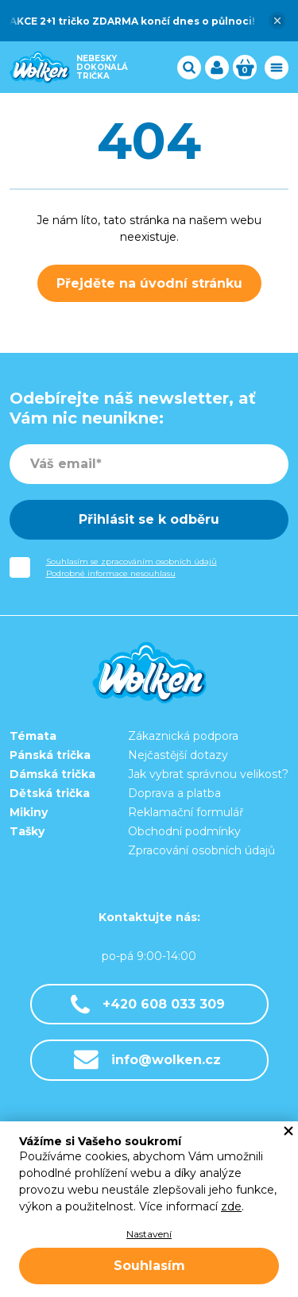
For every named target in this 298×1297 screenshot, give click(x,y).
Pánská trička (50, 755)
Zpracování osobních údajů (201, 850)
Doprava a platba (174, 793)
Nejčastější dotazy (178, 755)
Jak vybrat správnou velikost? (208, 774)
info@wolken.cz (147, 1060)
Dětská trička (50, 793)
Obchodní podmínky (184, 831)
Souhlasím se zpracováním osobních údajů (131, 561)
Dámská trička (52, 774)
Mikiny (29, 812)
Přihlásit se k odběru (149, 519)
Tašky (27, 831)
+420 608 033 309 (148, 1004)
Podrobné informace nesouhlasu (111, 573)
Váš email (63, 463)
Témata (33, 736)
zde (231, 1206)
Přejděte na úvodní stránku (149, 283)
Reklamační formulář (186, 812)
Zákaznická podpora (183, 736)
